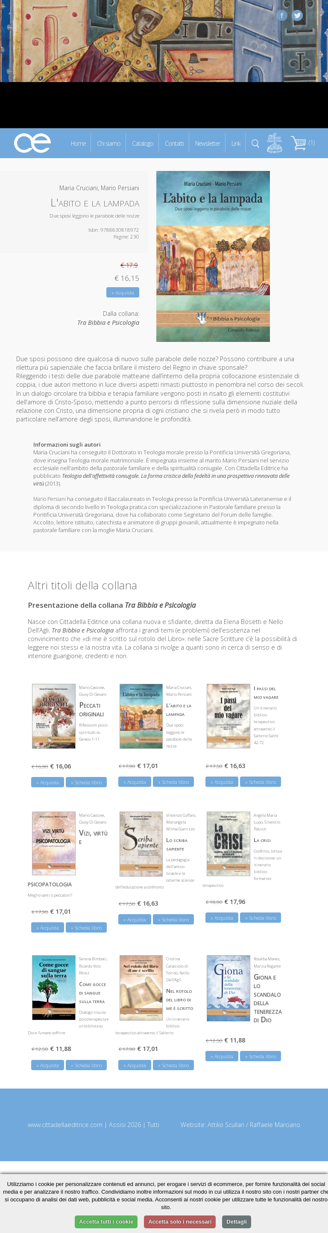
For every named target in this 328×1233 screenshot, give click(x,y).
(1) (303, 142)
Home (78, 143)
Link (235, 143)
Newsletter (207, 143)
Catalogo (142, 143)
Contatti (174, 143)
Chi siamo (108, 143)
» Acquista (122, 292)
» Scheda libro (86, 781)
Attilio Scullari (226, 1124)
